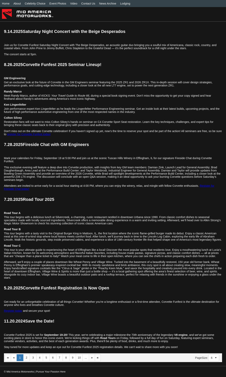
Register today (13, 310)
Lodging (125, 3)
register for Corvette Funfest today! (29, 134)
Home (5, 3)
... (86, 357)
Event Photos (57, 3)
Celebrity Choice (35, 3)
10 (79, 357)
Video (73, 3)
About (17, 3)
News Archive (107, 3)
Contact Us (88, 3)
